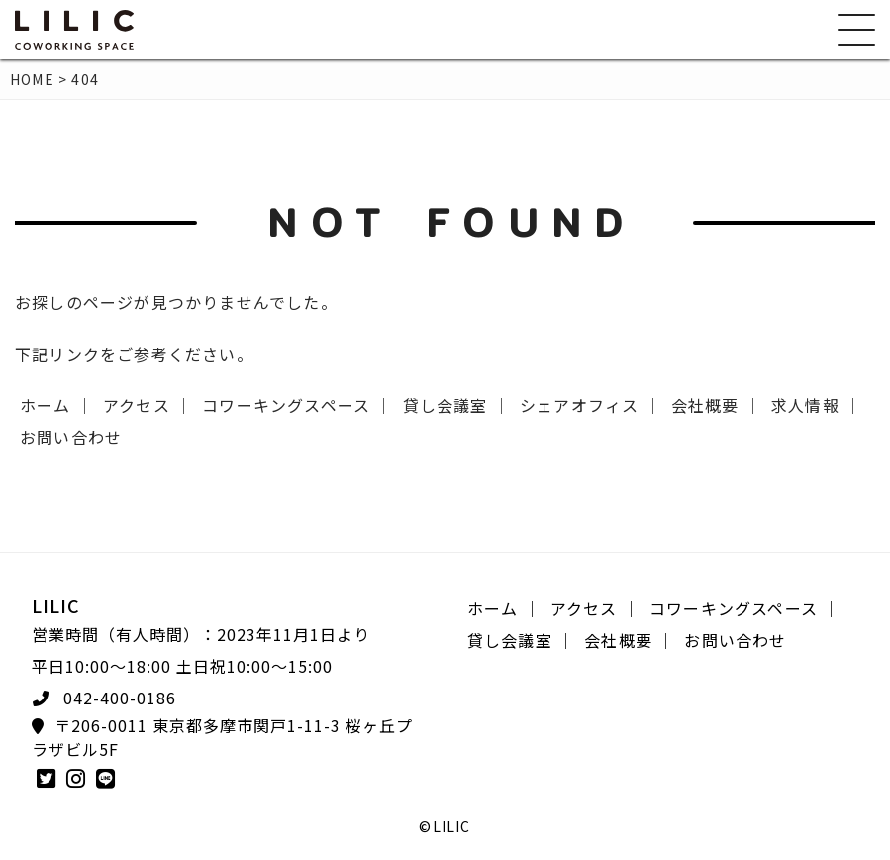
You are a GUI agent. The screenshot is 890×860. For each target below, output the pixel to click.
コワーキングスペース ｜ (297, 405)
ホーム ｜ (56, 405)
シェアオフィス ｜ (590, 405)
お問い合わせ (71, 437)
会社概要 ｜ (716, 405)
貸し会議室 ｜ (456, 405)
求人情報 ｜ (816, 405)
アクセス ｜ (147, 405)
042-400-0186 (119, 697)
